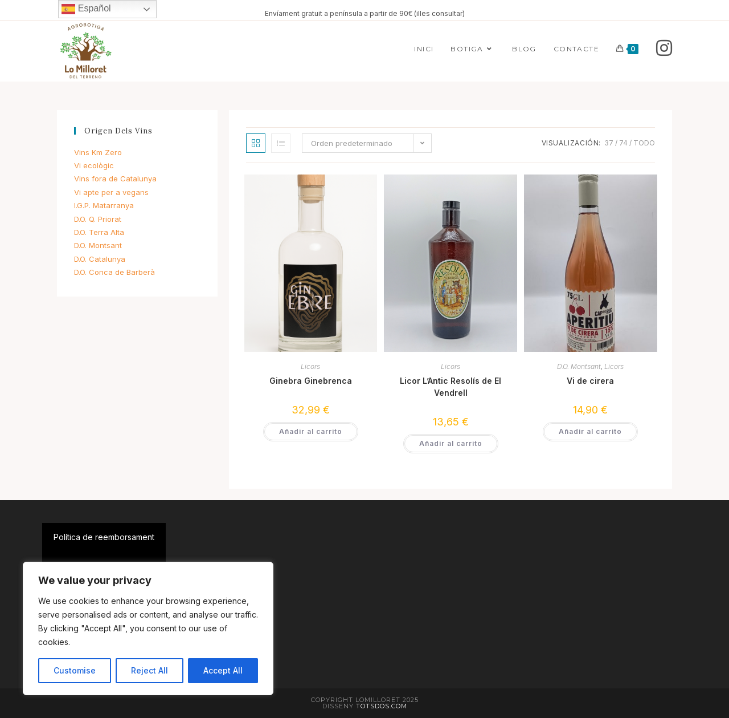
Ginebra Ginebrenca (310, 381)
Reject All (149, 670)
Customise (75, 670)
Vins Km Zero (98, 152)
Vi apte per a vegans (111, 192)
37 (608, 143)
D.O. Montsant (579, 366)
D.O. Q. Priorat (97, 219)
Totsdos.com (381, 706)
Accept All (223, 670)
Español (86, 9)
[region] (148, 628)
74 (623, 143)
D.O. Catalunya (99, 258)
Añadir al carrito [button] (310, 431)
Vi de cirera (590, 381)
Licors (310, 366)
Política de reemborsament (104, 537)
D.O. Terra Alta (99, 232)
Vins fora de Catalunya (115, 178)
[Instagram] (664, 48)
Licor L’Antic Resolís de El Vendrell (450, 386)
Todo (644, 143)
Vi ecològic (94, 165)
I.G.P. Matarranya (104, 205)
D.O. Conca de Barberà (114, 272)
